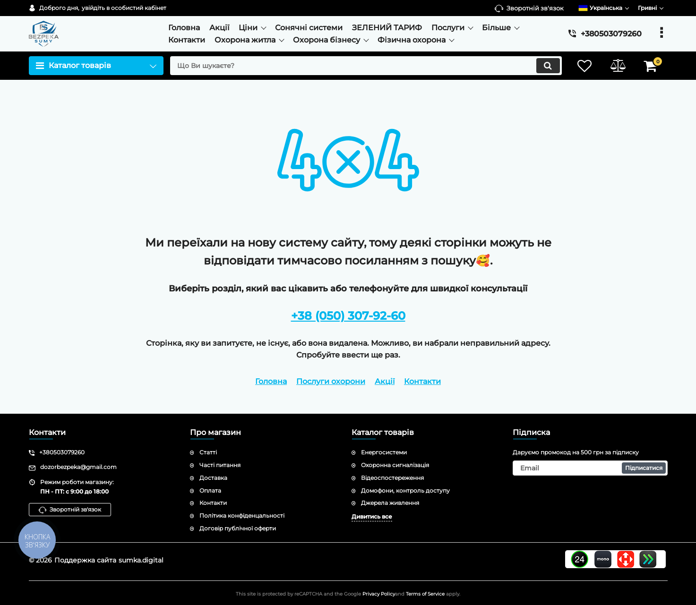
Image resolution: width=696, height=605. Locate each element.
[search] (366, 65)
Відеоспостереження (392, 477)
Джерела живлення (390, 502)
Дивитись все (372, 516)
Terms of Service (425, 594)
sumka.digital (141, 560)
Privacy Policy (378, 594)
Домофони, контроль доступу (405, 490)
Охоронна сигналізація (395, 465)
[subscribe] (590, 468)
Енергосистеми (384, 452)
